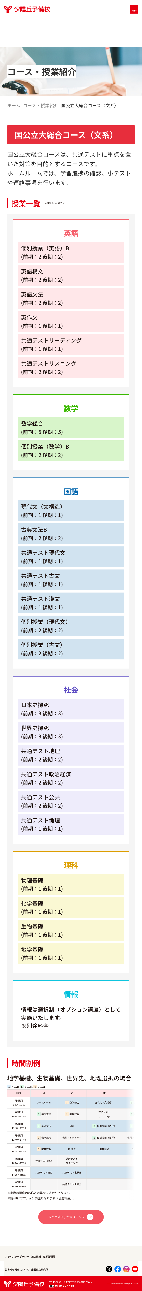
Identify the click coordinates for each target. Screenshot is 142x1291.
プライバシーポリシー (17, 1256)
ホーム (13, 105)
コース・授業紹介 (40, 105)
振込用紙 (36, 1256)
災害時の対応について (17, 1269)
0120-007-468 (61, 1285)
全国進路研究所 (39, 1269)
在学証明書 (49, 1256)
